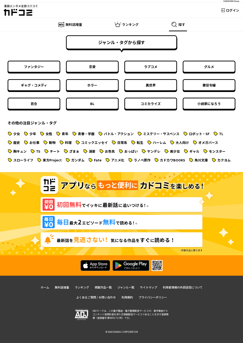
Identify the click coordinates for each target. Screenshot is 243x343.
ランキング (82, 287)
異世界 (151, 85)
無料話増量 (62, 287)
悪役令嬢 (209, 85)
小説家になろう (209, 103)
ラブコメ (150, 66)
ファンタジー (34, 66)
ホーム (45, 287)
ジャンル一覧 (125, 287)
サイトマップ (148, 287)
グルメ (209, 66)
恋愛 (92, 66)
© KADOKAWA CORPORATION (121, 332)
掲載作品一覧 (103, 287)
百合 (34, 103)
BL (92, 103)
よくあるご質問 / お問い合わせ (96, 297)
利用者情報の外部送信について (183, 287)
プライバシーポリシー (153, 297)
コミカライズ (151, 103)
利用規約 (127, 297)
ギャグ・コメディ (34, 85)
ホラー (92, 85)
